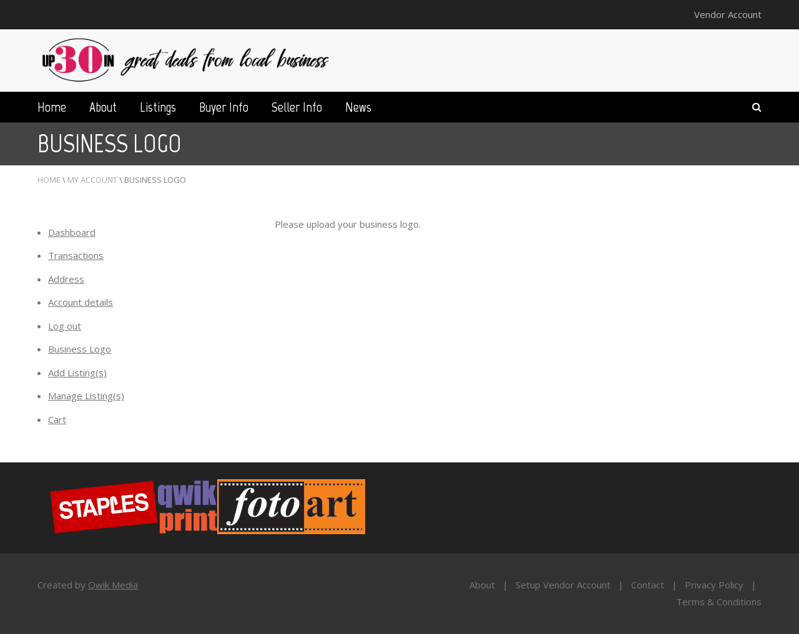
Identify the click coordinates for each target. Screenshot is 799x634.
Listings (158, 107)
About (103, 107)
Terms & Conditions (719, 601)
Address (66, 279)
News (358, 107)
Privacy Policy (714, 584)
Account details (80, 302)
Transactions (76, 255)
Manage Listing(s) (86, 395)
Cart (57, 419)
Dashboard (72, 232)
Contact (647, 584)
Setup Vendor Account (563, 584)
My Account (92, 179)
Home (51, 107)
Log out (64, 325)
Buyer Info (223, 107)
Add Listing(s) (77, 372)
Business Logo (79, 349)
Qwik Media (113, 584)
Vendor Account (728, 14)
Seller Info (297, 107)
